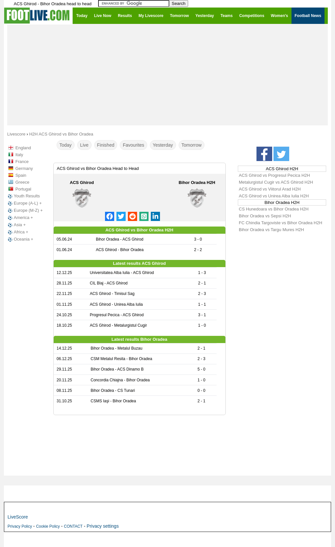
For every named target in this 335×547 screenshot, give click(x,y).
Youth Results (23, 196)
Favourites (133, 145)
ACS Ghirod (82, 182)
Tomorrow (192, 145)
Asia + (16, 225)
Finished (106, 145)
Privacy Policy (20, 526)
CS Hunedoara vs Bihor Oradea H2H (274, 209)
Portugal (23, 189)
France (21, 161)
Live (84, 145)
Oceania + (20, 239)
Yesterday (163, 145)
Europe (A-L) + (24, 203)
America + (20, 217)
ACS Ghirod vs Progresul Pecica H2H (274, 175)
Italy (19, 154)
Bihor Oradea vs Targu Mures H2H (271, 229)
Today (66, 145)
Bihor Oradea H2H (197, 182)
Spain (20, 175)
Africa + (17, 232)
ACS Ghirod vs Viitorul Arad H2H (270, 189)
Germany (24, 168)
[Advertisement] (167, 74)
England (23, 147)
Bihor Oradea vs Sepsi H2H (265, 215)
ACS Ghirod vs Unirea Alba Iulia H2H (274, 195)
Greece (22, 182)
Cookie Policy (48, 526)
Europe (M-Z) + (25, 210)
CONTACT (73, 526)
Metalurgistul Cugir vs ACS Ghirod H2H (276, 182)
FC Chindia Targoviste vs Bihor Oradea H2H (280, 222)
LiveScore (18, 517)
